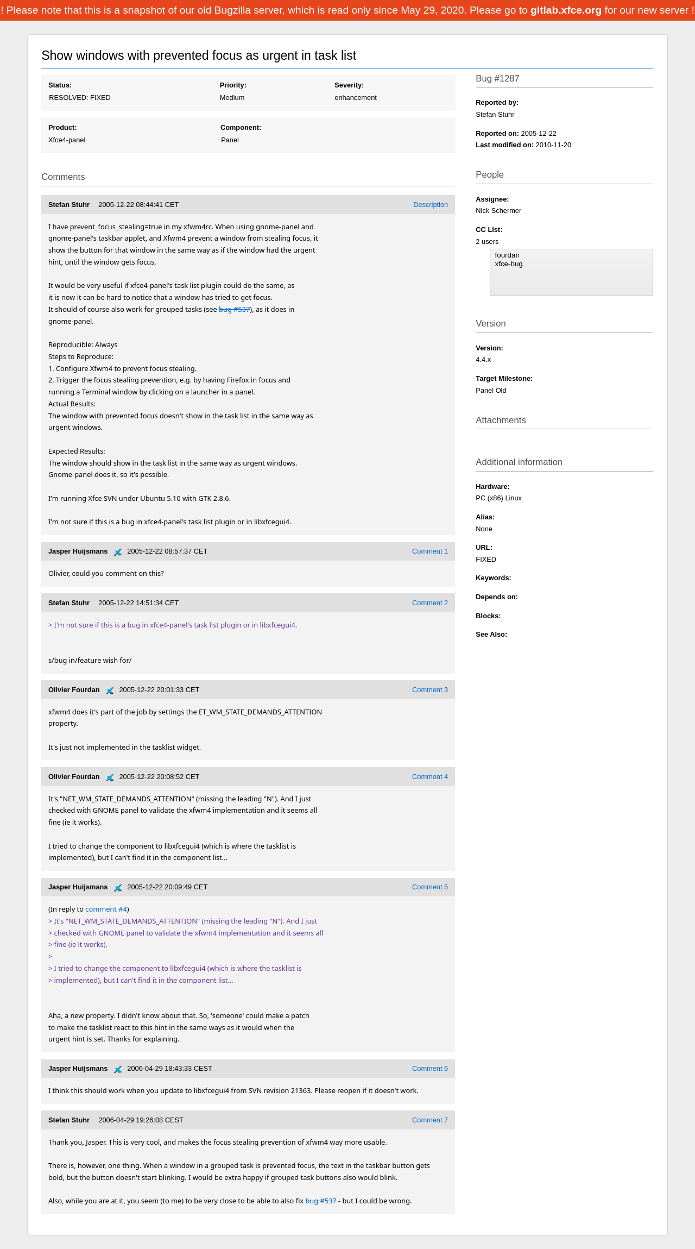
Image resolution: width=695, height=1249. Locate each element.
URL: (484, 547)
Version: (489, 348)
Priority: (233, 85)
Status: (60, 85)
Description (430, 204)
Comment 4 (430, 777)
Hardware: (493, 486)
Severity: (349, 85)
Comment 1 (430, 551)
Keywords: (493, 578)
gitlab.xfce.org (567, 10)
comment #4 (106, 909)
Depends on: (497, 597)
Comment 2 (430, 603)
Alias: (485, 517)
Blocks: (488, 616)
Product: (62, 127)
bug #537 (234, 309)
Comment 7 (430, 1120)
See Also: (491, 634)
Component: (240, 127)
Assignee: (492, 199)
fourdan (571, 255)
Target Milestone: (504, 378)
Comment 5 (430, 887)
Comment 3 (430, 690)
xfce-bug (571, 264)
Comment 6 (430, 1068)
